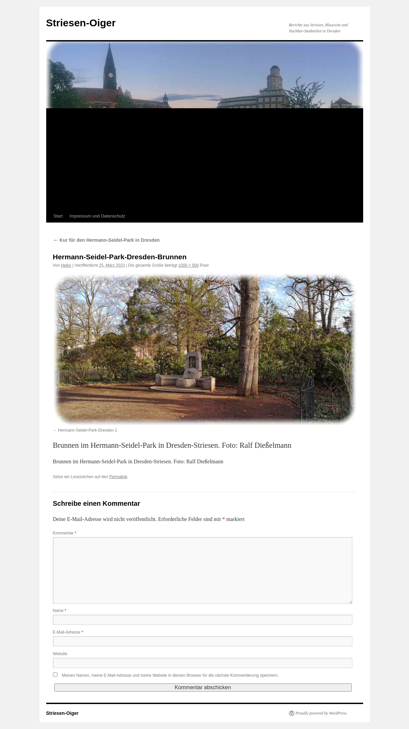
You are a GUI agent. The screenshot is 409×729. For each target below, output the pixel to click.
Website (60, 653)
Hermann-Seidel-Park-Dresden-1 (87, 430)
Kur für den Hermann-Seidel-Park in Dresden (106, 240)
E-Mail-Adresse (68, 632)
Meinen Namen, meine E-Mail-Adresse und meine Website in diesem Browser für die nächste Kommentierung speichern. (170, 675)
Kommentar (65, 533)
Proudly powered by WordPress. (322, 713)
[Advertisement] (204, 159)
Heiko (66, 265)
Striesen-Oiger (81, 22)
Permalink (118, 476)
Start (58, 215)
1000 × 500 (188, 265)
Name (59, 610)
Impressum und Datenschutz (97, 215)
